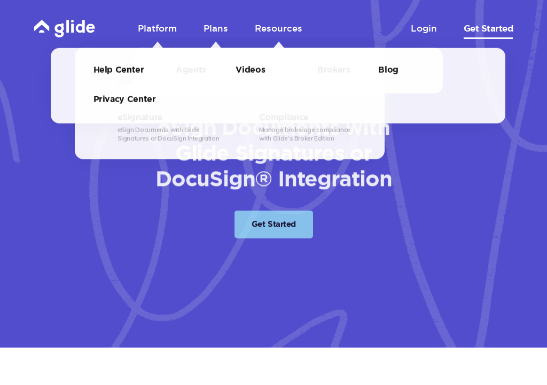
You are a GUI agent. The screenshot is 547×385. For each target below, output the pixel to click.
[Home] (64, 28)
